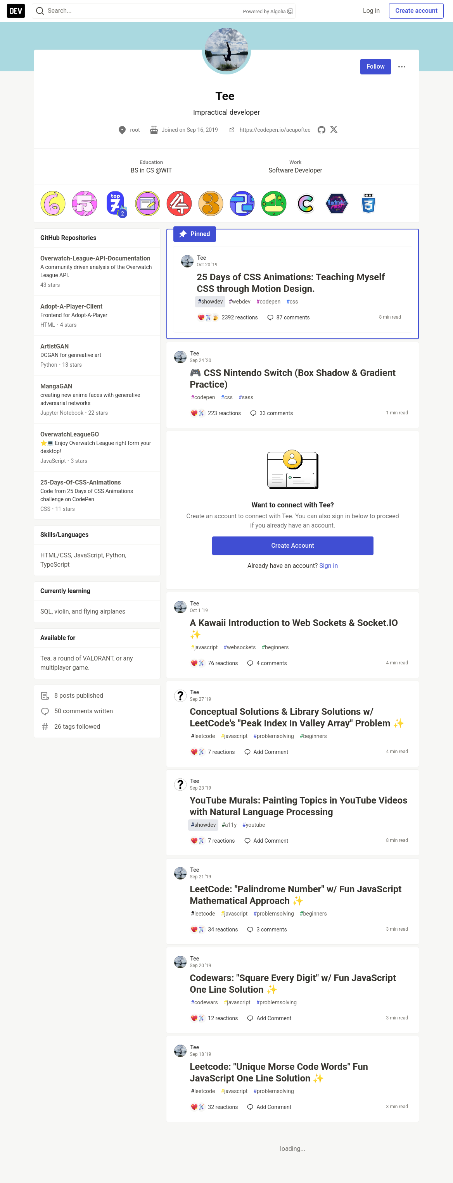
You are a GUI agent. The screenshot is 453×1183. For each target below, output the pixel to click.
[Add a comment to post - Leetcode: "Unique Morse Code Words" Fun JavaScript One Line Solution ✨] (214, 1107)
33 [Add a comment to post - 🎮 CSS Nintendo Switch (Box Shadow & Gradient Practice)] (271, 413)
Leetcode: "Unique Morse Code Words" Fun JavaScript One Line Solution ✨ (279, 1072)
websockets (239, 647)
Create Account (292, 545)
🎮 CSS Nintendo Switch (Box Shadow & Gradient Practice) (293, 378)
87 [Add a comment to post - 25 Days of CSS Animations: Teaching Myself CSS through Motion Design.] (288, 317)
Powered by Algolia (267, 11)
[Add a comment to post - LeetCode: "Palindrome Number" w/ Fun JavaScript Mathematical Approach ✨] (214, 929)
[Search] (40, 11)
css (292, 302)
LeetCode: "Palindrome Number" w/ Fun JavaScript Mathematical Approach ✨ (295, 895)
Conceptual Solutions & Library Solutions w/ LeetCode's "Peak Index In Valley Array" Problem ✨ (297, 717)
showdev (210, 302)
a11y (229, 825)
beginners (275, 647)
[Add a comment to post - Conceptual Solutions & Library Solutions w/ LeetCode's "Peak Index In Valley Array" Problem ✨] (212, 752)
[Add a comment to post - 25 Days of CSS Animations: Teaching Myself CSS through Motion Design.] (227, 317)
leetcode (203, 736)
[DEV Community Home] (16, 11)
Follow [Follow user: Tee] (376, 66)
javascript (204, 647)
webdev (239, 302)
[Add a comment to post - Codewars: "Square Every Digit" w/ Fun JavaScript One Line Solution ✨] (214, 1018)
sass (246, 397)
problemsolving (273, 736)
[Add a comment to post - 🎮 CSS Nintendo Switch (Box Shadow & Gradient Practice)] (216, 413)
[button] (53, 203)
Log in (371, 10)
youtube (253, 825)
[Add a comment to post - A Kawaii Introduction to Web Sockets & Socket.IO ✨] (214, 663)
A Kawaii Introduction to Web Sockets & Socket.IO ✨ (294, 628)
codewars (204, 1002)
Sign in (328, 565)
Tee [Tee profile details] (201, 258)
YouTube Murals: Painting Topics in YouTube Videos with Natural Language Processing (298, 806)
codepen (268, 302)
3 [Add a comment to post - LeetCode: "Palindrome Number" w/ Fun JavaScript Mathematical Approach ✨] (266, 929)
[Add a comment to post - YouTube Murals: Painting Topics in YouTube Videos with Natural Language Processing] (212, 841)
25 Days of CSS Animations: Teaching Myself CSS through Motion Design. (291, 283)
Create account (416, 10)
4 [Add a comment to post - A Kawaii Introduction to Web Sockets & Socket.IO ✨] (266, 663)
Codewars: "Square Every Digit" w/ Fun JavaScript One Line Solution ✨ (293, 984)
